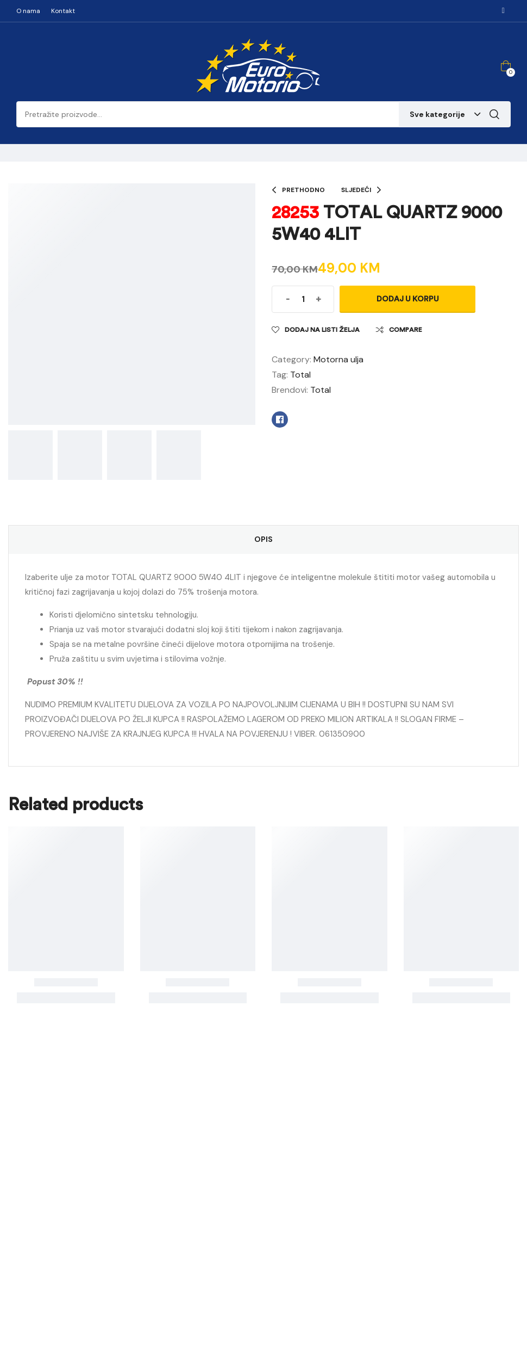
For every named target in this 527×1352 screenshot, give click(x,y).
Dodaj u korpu (408, 299)
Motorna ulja (338, 359)
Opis (263, 539)
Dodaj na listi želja (322, 330)
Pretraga (494, 114)
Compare (405, 330)
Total (300, 374)
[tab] (263, 540)
